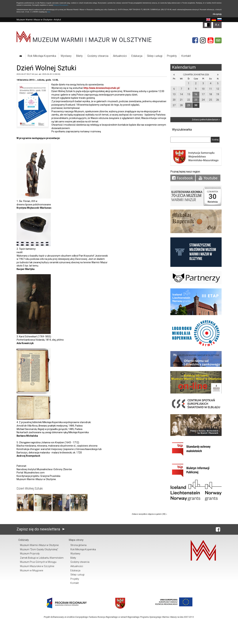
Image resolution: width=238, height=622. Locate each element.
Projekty (172, 56)
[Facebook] (195, 40)
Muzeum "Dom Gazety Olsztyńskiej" (39, 549)
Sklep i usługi (154, 56)
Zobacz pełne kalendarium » (206, 119)
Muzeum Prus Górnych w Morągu (38, 562)
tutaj (48, 12)
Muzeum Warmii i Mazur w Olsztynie (34, 19)
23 (195, 99)
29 (188, 105)
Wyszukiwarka (182, 129)
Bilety (79, 56)
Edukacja (136, 56)
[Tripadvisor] (218, 40)
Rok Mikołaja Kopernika (42, 56)
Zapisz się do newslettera (41, 529)
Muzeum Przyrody (30, 553)
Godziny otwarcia (97, 56)
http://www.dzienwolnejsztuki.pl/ (102, 88)
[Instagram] (202, 40)
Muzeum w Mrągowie (31, 570)
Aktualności (120, 56)
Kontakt (186, 56)
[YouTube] (210, 40)
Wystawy (66, 56)
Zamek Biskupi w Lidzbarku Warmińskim (42, 557)
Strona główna (78, 545)
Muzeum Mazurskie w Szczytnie (37, 566)
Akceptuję (217, 14)
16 (195, 94)
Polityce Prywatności (60, 5)
